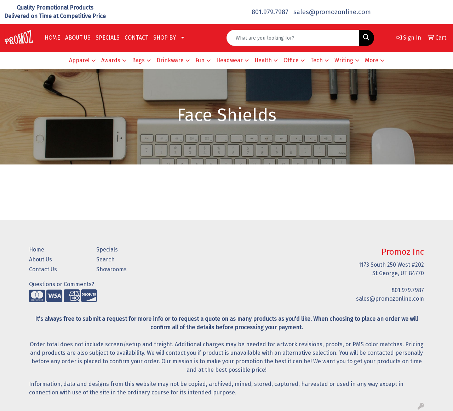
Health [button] (263, 60)
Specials (107, 249)
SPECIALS (108, 37)
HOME (52, 37)
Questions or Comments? (61, 284)
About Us (40, 259)
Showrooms (111, 269)
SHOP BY (164, 37)
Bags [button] (138, 60)
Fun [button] (200, 60)
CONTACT (136, 37)
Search (105, 259)
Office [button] (291, 60)
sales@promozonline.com (332, 12)
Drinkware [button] (170, 60)
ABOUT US (78, 37)
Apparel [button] (79, 60)
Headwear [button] (229, 60)
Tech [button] (316, 60)
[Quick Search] (292, 38)
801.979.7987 (270, 12)
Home (36, 249)
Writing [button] (343, 60)
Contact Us (43, 269)
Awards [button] (110, 60)
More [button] (371, 60)
